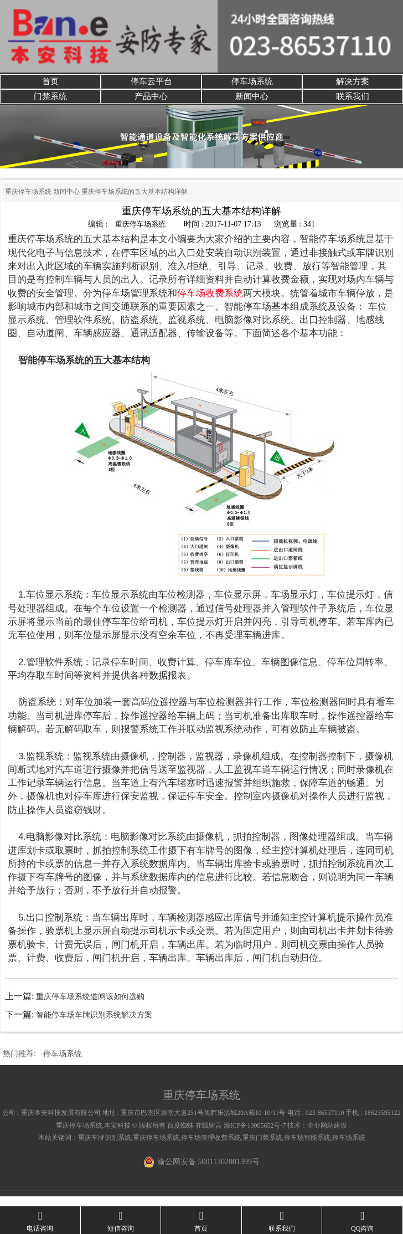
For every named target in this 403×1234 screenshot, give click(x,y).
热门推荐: (19, 1064)
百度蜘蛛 (180, 1135)
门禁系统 (50, 104)
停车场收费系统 (210, 303)
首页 (50, 84)
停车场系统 (251, 84)
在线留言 (208, 1135)
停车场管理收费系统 (211, 1147)
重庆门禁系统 (262, 1147)
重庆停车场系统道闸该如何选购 (90, 1006)
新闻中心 (251, 104)
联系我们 (352, 104)
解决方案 (352, 84)
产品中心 (151, 104)
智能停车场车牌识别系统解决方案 (94, 1025)
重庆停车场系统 (28, 202)
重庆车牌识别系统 (104, 1147)
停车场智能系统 (307, 1147)
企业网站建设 (327, 1135)
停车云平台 (151, 84)
